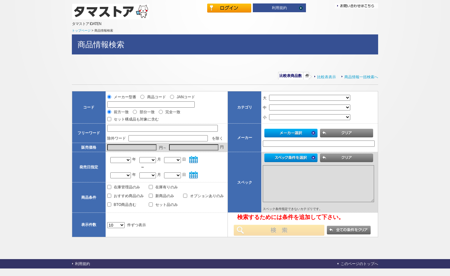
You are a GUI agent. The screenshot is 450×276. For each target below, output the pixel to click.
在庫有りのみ (163, 193)
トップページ (81, 30)
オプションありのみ (203, 201)
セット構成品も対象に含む (133, 119)
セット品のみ (163, 210)
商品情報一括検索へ (361, 77)
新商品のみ (161, 201)
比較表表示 (326, 77)
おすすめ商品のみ (125, 201)
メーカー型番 (122, 97)
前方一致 (118, 112)
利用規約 (279, 8)
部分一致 (144, 112)
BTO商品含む (122, 210)
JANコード (182, 97)
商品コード (153, 97)
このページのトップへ (359, 271)
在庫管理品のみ (123, 193)
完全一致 (169, 112)
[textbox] (162, 128)
